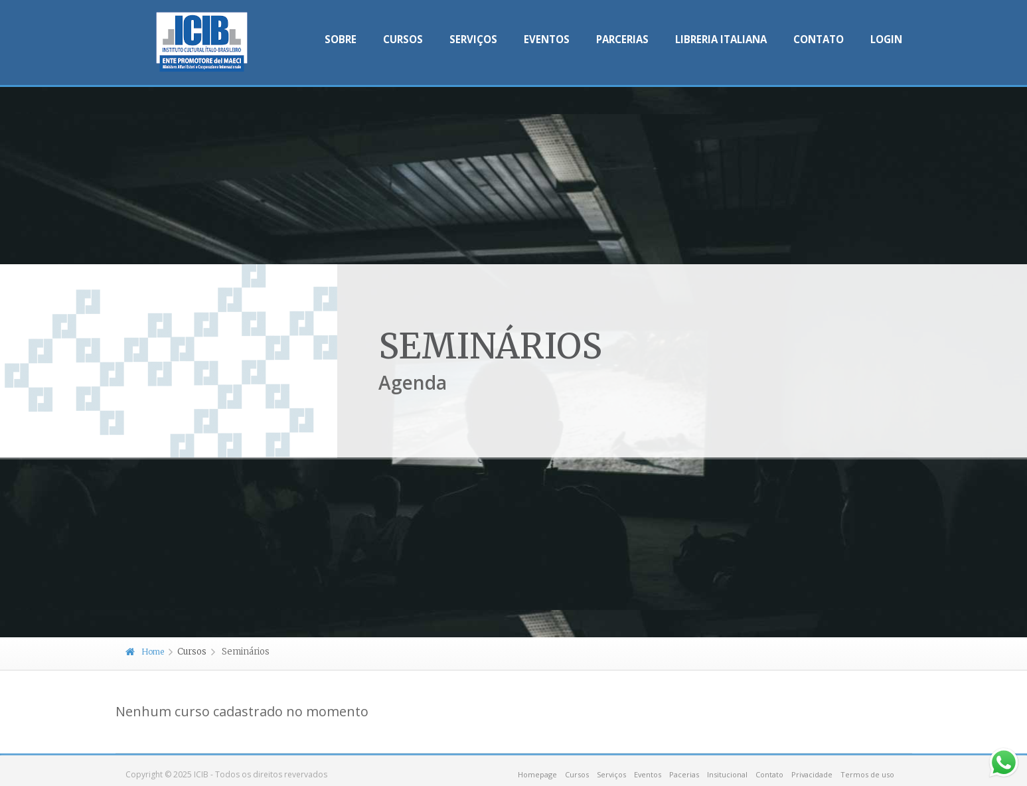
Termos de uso (867, 774)
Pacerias (684, 774)
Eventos (547, 39)
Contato (818, 39)
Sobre (340, 39)
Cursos (403, 39)
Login (886, 39)
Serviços (473, 39)
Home (144, 652)
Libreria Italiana (721, 39)
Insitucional (727, 774)
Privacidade (811, 774)
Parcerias (622, 39)
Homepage (537, 774)
